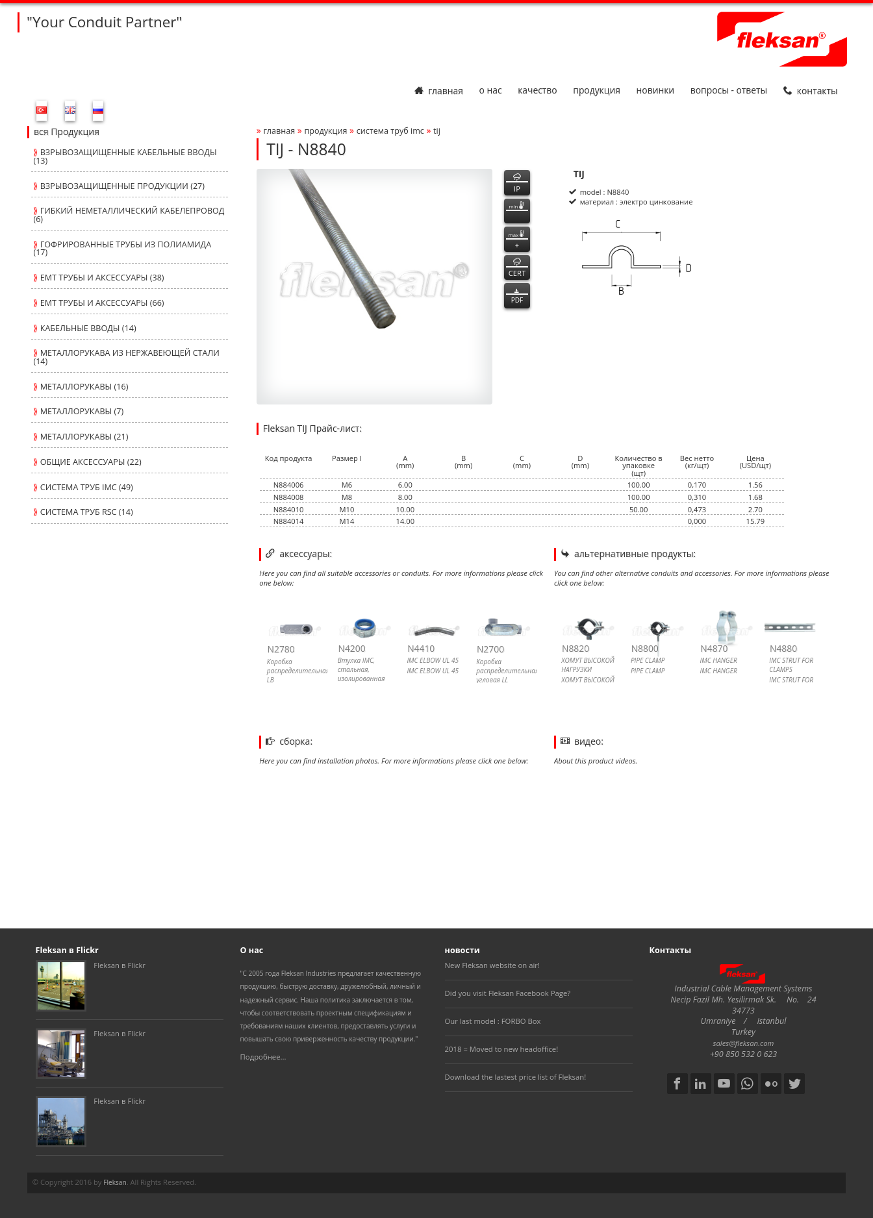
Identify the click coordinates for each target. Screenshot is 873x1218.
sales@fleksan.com (743, 1043)
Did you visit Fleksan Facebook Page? (508, 993)
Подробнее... (263, 1057)
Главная (438, 90)
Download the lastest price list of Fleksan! (516, 1077)
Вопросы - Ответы (728, 90)
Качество (537, 90)
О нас (490, 90)
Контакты (810, 90)
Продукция (596, 90)
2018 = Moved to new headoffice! (502, 1049)
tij (436, 130)
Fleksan (114, 1182)
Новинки (656, 90)
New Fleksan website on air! (492, 965)
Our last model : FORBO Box (493, 1021)
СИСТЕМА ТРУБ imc (390, 130)
